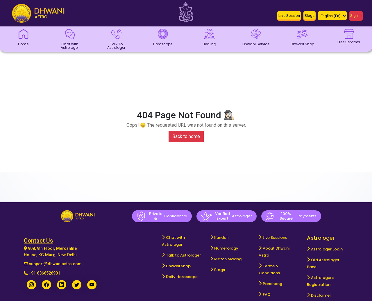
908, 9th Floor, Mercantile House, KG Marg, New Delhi (50, 251)
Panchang (272, 283)
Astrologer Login (327, 249)
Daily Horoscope (182, 277)
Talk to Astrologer (183, 255)
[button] (289, 16)
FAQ (267, 294)
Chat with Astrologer (173, 241)
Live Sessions (275, 237)
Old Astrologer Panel (323, 263)
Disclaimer (321, 295)
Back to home (186, 136)
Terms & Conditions (269, 269)
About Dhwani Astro (274, 252)
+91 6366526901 (44, 273)
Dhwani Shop (178, 266)
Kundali (221, 237)
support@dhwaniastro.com (55, 263)
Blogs (219, 270)
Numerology (226, 248)
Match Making (228, 259)
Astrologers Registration (320, 281)
